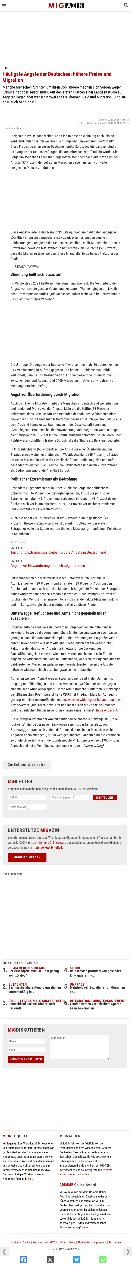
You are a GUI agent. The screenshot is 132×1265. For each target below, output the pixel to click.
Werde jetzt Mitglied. (49, 847)
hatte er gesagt (106, 710)
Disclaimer (115, 1242)
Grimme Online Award (52, 842)
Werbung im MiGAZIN (45, 1242)
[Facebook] (42, 1260)
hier (30, 1179)
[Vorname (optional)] (69, 797)
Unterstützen (67, 1242)
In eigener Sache (20, 1242)
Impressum (99, 1242)
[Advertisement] (66, 37)
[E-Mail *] (27, 797)
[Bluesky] (95, 1260)
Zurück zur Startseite (27, 765)
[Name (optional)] (27, 807)
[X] (68, 1260)
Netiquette (84, 1242)
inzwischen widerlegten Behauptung (88, 700)
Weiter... (86, 1227)
